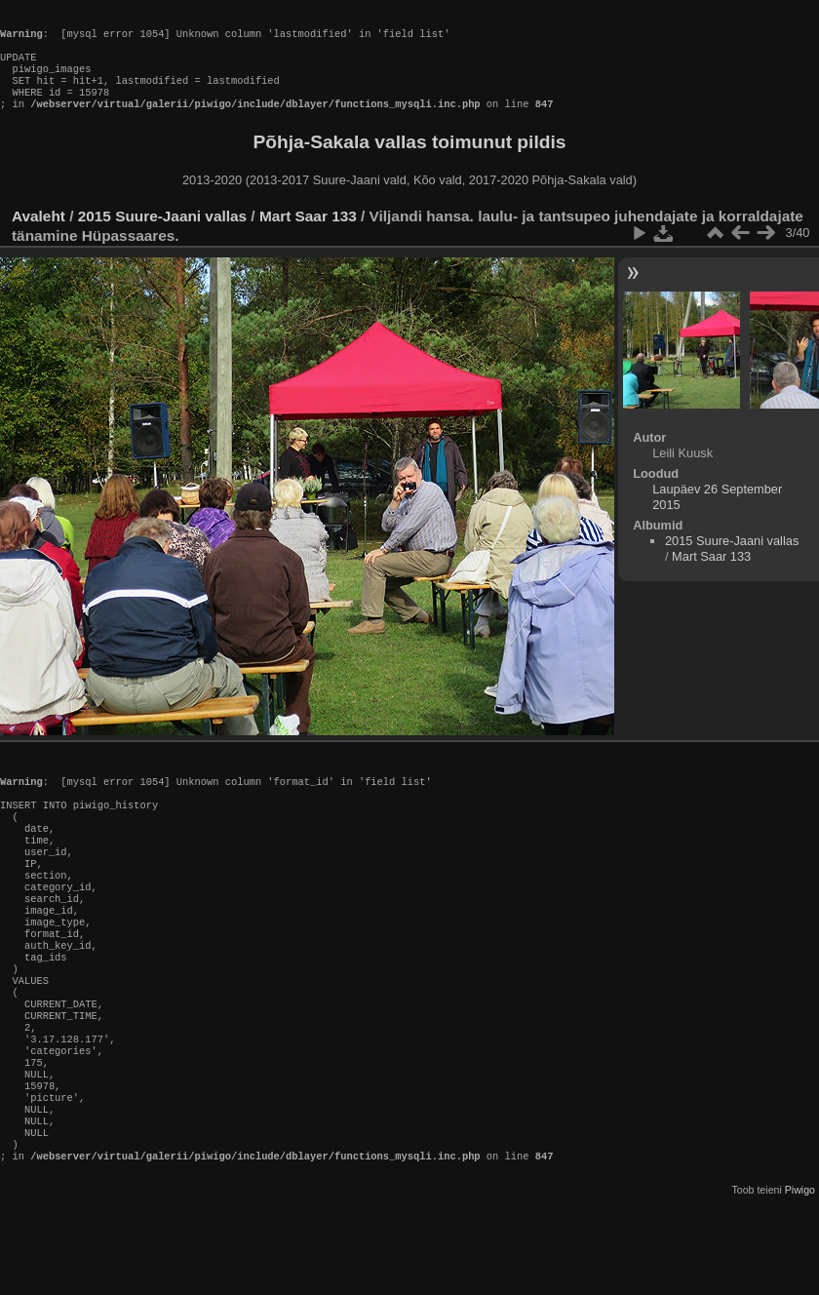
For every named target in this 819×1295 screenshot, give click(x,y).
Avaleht (38, 235)
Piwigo (800, 1279)
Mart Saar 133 (308, 235)
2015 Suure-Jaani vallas (162, 235)
